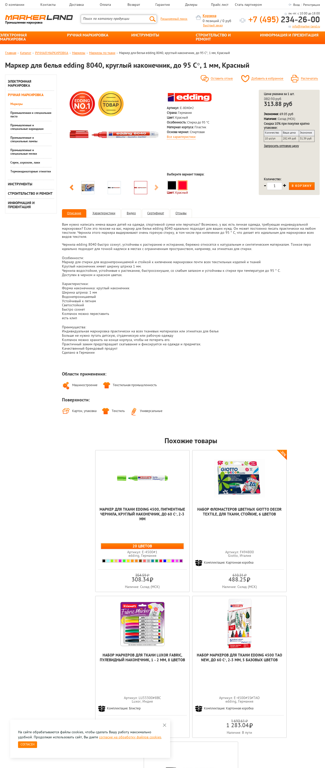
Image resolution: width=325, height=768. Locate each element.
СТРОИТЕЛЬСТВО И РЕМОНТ (213, 37)
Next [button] (156, 188)
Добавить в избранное (267, 79)
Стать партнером (248, 5)
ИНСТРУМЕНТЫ (145, 35)
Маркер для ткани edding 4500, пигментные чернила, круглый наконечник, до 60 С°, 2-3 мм (88, 519)
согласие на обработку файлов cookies (130, 737)
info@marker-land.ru (306, 27)
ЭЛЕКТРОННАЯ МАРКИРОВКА (13, 37)
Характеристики (103, 213)
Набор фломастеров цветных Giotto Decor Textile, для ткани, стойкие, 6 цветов (139, 519)
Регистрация (311, 5)
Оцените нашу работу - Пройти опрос (52, 693)
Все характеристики (181, 137)
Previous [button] (72, 188)
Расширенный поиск (173, 19)
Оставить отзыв (222, 79)
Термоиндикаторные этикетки (30, 172)
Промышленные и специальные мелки (23, 152)
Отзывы (181, 213)
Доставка (76, 5)
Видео (131, 213)
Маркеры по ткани (102, 53)
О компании (14, 5)
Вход (296, 5)
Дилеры (191, 5)
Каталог (25, 53)
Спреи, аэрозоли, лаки (25, 163)
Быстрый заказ (213, 25)
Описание (74, 213)
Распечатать (309, 79)
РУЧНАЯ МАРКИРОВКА (87, 35)
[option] (114, 134)
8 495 (32, 682)
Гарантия (162, 5)
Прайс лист (220, 5)
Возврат (133, 5)
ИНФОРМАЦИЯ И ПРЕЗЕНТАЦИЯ (289, 35)
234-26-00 (284, 20)
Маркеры (78, 53)
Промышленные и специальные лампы (23, 140)
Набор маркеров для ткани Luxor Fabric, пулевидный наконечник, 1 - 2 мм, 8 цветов (191, 519)
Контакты (48, 5)
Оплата (105, 5)
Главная (10, 53)
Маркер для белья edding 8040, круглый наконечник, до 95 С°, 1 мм (294, 517)
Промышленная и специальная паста (30, 115)
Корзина (209, 16)
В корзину (302, 186)
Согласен (28, 745)
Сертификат (155, 213)
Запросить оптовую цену (281, 146)
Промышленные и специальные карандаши (27, 127)
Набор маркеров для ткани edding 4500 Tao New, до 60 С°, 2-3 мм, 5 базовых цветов (242, 517)
